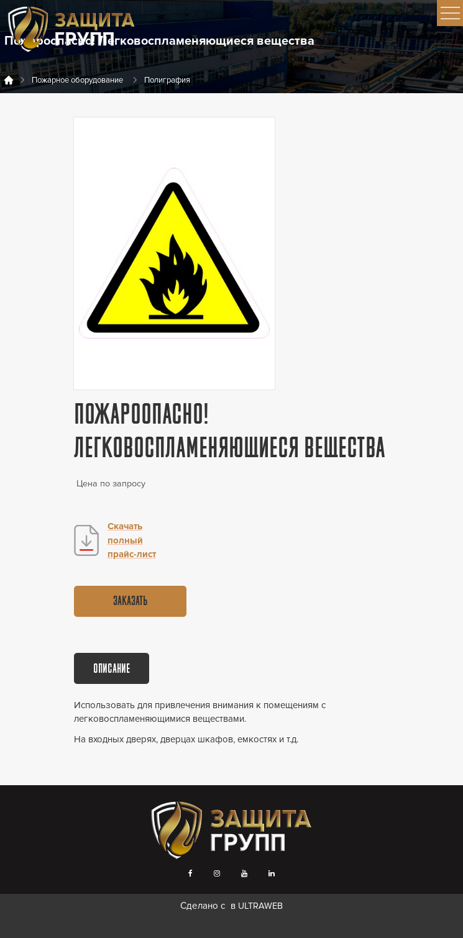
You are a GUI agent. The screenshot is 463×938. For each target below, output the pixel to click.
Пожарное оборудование (77, 80)
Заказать (130, 602)
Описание (111, 669)
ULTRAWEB (260, 906)
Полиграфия (167, 80)
